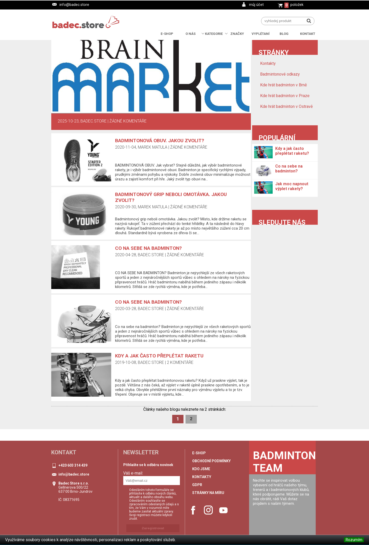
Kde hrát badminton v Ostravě (286, 106)
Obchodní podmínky (211, 461)
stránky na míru (208, 493)
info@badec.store (74, 5)
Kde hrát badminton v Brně (283, 85)
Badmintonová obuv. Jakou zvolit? (159, 140)
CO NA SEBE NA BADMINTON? (148, 248)
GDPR (197, 485)
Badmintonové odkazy (280, 74)
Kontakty (268, 63)
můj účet (256, 5)
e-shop (199, 453)
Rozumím (353, 539)
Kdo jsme (201, 469)
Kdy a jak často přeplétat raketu (159, 356)
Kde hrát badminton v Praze (285, 95)
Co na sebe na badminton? (148, 302)
